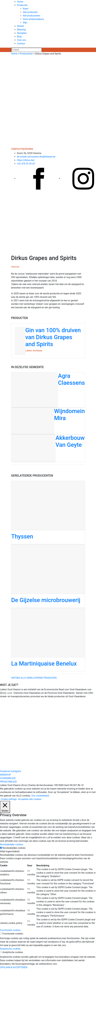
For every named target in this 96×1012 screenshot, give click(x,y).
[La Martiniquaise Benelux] (48, 639)
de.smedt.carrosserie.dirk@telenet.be (36, 156)
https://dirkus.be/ (26, 160)
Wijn (25, 22)
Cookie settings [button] (9, 799)
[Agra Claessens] (48, 389)
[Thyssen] (48, 512)
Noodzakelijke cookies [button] (11, 844)
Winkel (20, 26)
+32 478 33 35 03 (26, 163)
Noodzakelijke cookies (13, 848)
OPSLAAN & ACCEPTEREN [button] (13, 967)
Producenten (26, 53)
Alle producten (30, 12)
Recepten (22, 33)
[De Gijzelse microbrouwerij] (48, 576)
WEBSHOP (5, 774)
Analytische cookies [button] (10, 948)
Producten (22, 5)
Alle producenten (31, 15)
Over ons (21, 40)
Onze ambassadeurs (33, 19)
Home (20, 1)
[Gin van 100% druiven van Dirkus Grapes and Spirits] (48, 341)
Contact (21, 43)
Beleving (21, 29)
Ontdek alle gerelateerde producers (34, 677)
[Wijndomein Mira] (48, 421)
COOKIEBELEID (8, 778)
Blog (19, 36)
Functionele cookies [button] (10, 930)
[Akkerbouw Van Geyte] (48, 448)
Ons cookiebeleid (40, 795)
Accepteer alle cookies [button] (29, 799)
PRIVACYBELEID (8, 781)
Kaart (26, 8)
